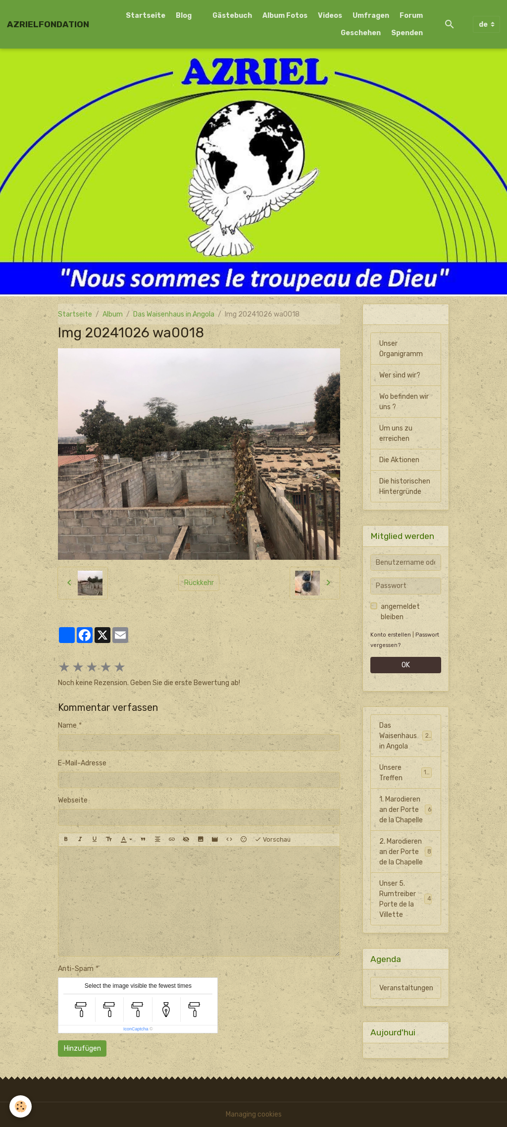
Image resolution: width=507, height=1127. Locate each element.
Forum (411, 15)
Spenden (407, 33)
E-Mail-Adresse (82, 763)
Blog (184, 15)
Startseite (145, 15)
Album (112, 314)
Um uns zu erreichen (395, 433)
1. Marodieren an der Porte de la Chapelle (405, 809)
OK (406, 665)
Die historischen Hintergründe (404, 486)
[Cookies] (21, 1106)
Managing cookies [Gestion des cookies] (254, 1114)
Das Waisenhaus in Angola (173, 314)
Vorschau (272, 839)
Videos (330, 15)
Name (67, 725)
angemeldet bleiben (400, 611)
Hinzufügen (82, 1048)
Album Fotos (284, 15)
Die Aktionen (399, 460)
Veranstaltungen (406, 988)
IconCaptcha (136, 1028)
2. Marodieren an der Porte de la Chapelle (405, 851)
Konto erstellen (390, 635)
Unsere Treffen (405, 772)
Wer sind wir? (399, 375)
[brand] (48, 24)
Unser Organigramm (401, 348)
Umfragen (371, 15)
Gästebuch (232, 15)
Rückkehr (199, 583)
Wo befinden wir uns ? (404, 401)
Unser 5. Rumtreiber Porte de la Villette (405, 899)
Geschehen (361, 33)
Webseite (73, 800)
